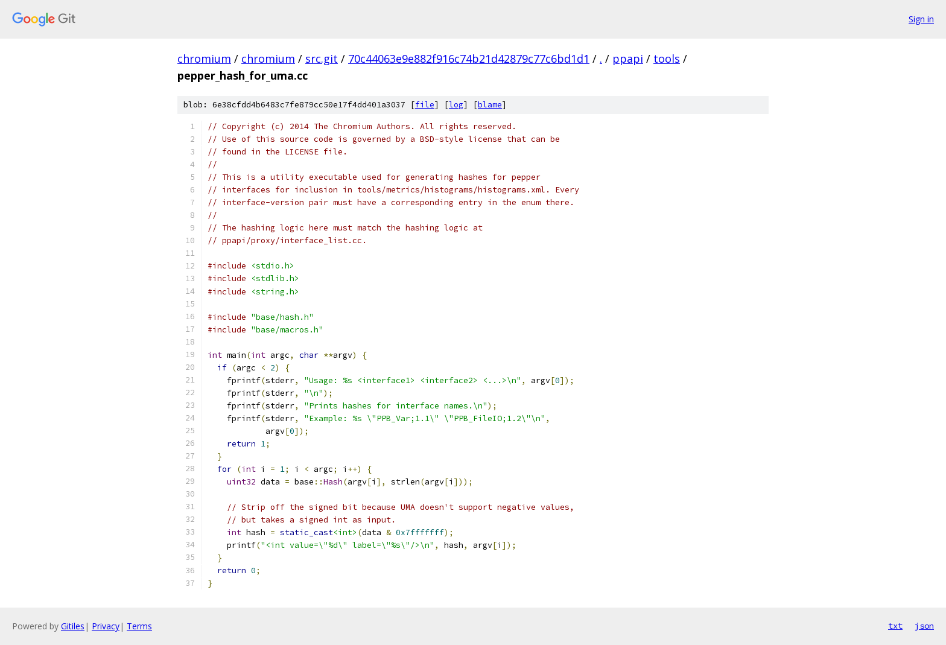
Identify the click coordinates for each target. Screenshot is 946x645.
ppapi (627, 58)
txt (895, 625)
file (424, 105)
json (924, 625)
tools (666, 58)
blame (490, 105)
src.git (321, 58)
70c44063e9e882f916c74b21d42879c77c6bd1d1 (468, 58)
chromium (204, 58)
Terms (139, 626)
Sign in (921, 19)
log (456, 105)
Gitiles (72, 626)
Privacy (105, 626)
